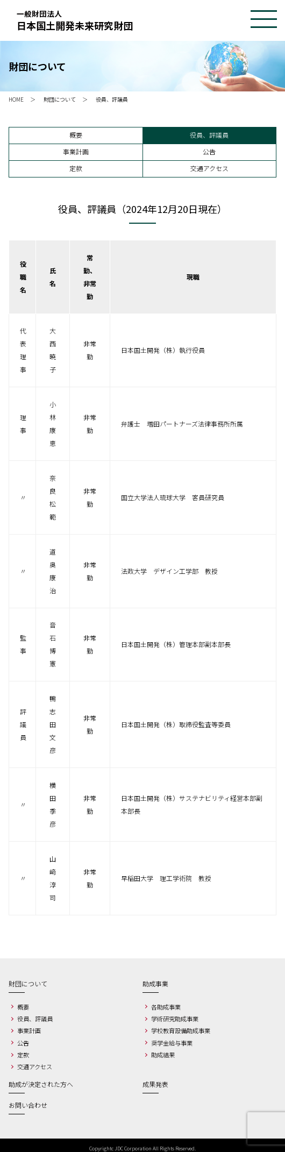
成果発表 (155, 1084)
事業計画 (76, 151)
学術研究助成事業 (174, 1018)
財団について (60, 99)
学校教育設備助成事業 (180, 1030)
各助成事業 (166, 1006)
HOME (16, 99)
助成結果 (163, 1054)
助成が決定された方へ (41, 1084)
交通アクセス (209, 168)
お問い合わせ (28, 1105)
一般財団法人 (142, 20)
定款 (75, 168)
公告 (209, 151)
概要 (75, 134)
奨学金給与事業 (172, 1043)
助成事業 (155, 983)
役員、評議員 (209, 134)
